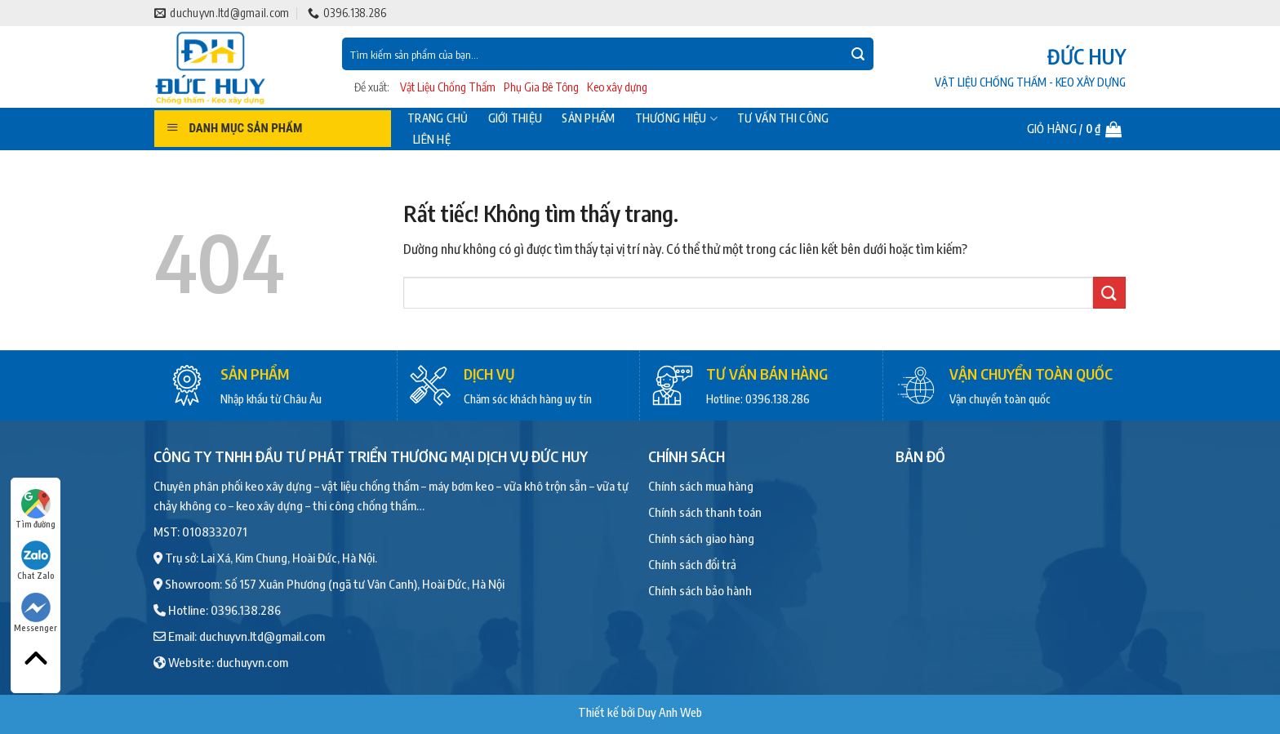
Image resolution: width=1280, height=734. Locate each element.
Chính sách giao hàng (701, 538)
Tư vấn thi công (783, 118)
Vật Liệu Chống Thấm (448, 87)
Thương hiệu (676, 119)
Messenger (35, 613)
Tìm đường (36, 509)
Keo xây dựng (617, 87)
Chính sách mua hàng (700, 485)
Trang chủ (438, 118)
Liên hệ (432, 139)
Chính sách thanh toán (705, 512)
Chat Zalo (36, 560)
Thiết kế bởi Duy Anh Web (640, 712)
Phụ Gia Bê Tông (541, 87)
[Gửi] (858, 54)
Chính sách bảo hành (700, 590)
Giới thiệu (515, 118)
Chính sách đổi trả (692, 564)
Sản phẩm (588, 118)
